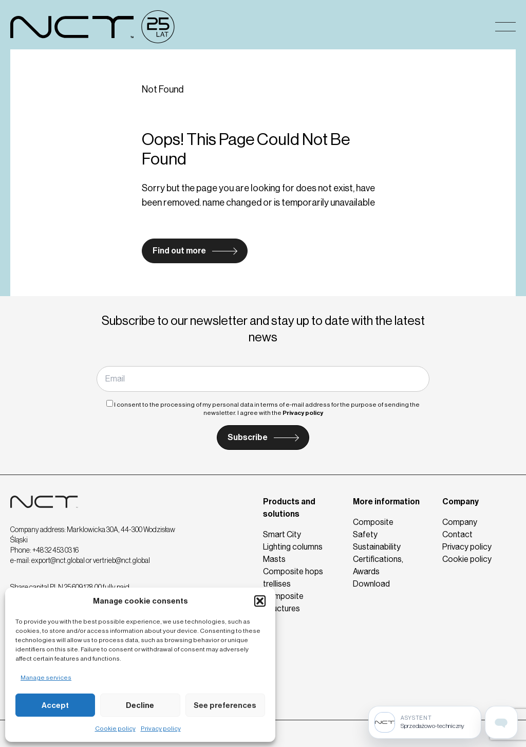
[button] (260, 601)
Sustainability (377, 547)
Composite (373, 522)
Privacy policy (161, 728)
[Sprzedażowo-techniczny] (424, 722)
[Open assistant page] (501, 722)
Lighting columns (293, 547)
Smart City (282, 534)
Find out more (179, 251)
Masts (274, 559)
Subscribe (248, 437)
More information (386, 501)
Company (460, 501)
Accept (55, 705)
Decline (140, 705)
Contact (457, 534)
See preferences (225, 705)
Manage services (46, 677)
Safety (365, 534)
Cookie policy (115, 728)
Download (371, 584)
